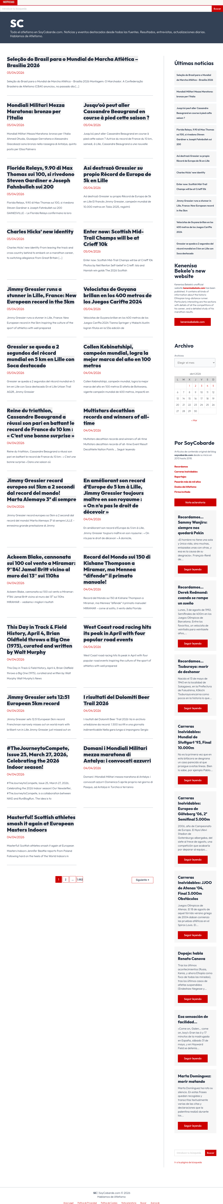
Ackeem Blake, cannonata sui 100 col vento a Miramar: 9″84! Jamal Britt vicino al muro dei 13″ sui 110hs (41, 566)
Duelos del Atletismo (185, 486)
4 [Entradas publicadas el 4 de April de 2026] (207, 386)
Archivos (179, 355)
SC (17, 23)
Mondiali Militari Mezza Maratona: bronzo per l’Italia (36, 111)
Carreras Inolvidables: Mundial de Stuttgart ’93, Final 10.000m (194, 736)
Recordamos (181, 466)
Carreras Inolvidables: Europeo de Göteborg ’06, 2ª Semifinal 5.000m (194, 808)
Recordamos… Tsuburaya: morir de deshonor (193, 666)
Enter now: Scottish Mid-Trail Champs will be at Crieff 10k (113, 237)
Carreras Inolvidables (186, 471)
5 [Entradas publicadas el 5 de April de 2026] (213, 386)
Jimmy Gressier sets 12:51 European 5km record (38, 700)
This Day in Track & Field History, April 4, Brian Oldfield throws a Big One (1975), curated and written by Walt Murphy (39, 639)
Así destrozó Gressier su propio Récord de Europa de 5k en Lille (117, 174)
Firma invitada (182, 491)
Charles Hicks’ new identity (40, 231)
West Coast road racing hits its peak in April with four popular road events (117, 633)
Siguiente (142, 879)
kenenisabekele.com (194, 288)
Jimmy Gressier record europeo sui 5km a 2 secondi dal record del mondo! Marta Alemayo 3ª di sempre (41, 489)
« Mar (194, 420)
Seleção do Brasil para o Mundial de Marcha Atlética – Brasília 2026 (72, 62)
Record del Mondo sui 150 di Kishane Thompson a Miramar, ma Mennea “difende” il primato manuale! (117, 569)
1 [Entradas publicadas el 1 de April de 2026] (189, 386)
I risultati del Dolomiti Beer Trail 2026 (116, 700)
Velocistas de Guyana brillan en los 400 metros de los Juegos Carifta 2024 (117, 295)
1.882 (79, 879)
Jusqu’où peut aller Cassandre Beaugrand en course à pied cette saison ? (116, 111)
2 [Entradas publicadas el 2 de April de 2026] (195, 386)
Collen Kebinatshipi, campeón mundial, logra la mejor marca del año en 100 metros (117, 356)
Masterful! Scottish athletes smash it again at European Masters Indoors (41, 823)
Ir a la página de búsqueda (188, 1162)
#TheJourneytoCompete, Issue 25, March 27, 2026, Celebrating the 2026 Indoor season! (38, 757)
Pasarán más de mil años (188, 481)
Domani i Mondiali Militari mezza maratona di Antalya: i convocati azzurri (117, 754)
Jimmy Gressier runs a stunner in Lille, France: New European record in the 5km (41, 295)
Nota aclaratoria (195, 501)
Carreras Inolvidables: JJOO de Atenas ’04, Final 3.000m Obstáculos (195, 888)
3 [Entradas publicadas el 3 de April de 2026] (201, 386)
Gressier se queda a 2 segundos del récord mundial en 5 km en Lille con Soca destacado (41, 356)
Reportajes (180, 476)
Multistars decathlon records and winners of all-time (116, 416)
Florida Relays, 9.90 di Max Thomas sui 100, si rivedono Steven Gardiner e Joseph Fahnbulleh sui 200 (40, 177)
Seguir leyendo (193, 569)
